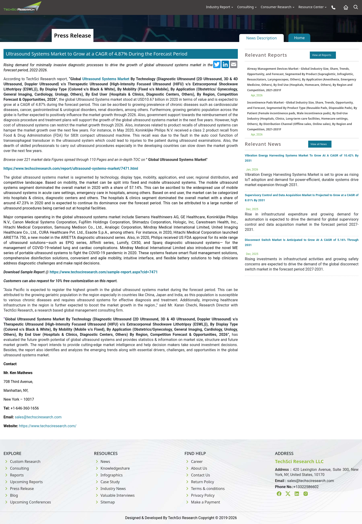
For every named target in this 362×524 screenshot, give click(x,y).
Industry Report (218, 7)
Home (299, 37)
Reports (13, 475)
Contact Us (197, 475)
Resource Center (311, 7)
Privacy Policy (199, 495)
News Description (261, 38)
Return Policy (199, 481)
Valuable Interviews (114, 495)
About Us (195, 468)
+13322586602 (306, 487)
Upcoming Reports (23, 481)
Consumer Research (276, 7)
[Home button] (344, 7)
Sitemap (104, 502)
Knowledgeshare (112, 468)
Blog (10, 495)
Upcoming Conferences (27, 502)
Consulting (245, 7)
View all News (319, 144)
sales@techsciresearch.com (38, 417)
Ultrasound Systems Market (105, 79)
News (102, 461)
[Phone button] (332, 7)
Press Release (18, 488)
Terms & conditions (204, 488)
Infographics (108, 475)
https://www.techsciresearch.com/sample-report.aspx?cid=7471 (104, 272)
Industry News (110, 488)
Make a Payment (202, 502)
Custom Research (22, 461)
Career (193, 461)
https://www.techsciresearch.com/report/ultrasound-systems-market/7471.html (70, 168)
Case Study (107, 481)
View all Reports (321, 55)
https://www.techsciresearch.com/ (47, 426)
